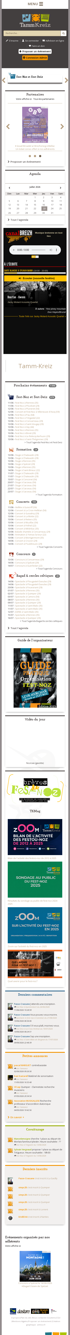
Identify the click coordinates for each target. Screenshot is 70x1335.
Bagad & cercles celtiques (34, 575)
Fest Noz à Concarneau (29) (29, 421)
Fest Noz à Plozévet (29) (27, 405)
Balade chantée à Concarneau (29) (32, 531)
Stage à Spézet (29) (25, 464)
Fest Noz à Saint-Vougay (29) (29, 424)
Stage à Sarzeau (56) (25, 482)
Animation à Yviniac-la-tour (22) (30, 534)
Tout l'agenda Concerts (50, 547)
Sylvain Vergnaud (23, 1149)
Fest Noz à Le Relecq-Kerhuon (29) (32, 436)
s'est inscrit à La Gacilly (38, 1178)
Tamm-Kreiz (35, 366)
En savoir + (16, 1117)
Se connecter (30, 40)
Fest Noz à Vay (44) (24, 427)
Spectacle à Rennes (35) (27, 590)
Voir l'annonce (22, 1068)
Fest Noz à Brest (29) (25, 433)
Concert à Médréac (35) (27, 528)
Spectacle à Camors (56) (27, 596)
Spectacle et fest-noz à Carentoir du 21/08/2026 (36, 1018)
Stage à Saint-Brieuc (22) (27, 470)
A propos (15, 1317)
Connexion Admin (35, 57)
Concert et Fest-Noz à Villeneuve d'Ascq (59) (37, 411)
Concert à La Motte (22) (26, 516)
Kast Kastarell (21, 1076)
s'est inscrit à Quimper (34, 1187)
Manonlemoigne (22, 1138)
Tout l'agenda (18, 219)
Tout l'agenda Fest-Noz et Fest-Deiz (44, 442)
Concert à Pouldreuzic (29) (28, 543)
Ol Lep (17, 1087)
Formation (24, 449)
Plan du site (26, 1317)
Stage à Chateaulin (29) (26, 455)
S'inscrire (12, 40)
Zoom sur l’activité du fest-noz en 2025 (27, 946)
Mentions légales (20, 1321)
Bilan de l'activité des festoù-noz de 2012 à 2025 (32, 858)
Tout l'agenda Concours (50, 568)
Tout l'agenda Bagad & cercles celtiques (42, 621)
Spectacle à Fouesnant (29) (28, 587)
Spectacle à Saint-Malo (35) (28, 605)
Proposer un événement (24, 161)
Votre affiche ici (24, 99)
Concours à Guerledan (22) (28, 565)
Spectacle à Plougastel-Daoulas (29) (33, 581)
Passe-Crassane (22, 1004)
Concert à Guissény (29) (27, 513)
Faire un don (37, 46)
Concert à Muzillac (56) (26, 522)
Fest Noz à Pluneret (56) (27, 408)
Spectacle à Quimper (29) (28, 593)
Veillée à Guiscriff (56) (26, 507)
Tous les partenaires (43, 99)
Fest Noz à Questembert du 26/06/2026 (33, 1007)
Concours (23, 553)
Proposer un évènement (35, 51)
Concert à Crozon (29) (26, 540)
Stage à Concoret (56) (26, 479)
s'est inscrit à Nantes (34, 1216)
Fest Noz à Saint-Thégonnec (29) (31, 439)
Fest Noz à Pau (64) (24, 414)
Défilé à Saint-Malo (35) (26, 611)
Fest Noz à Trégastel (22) (27, 418)
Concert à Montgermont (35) (29, 537)
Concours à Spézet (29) (27, 562)
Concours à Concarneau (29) (29, 559)
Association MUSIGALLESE (27, 1100)
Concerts (22, 501)
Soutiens (51, 1317)
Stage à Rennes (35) (25, 461)
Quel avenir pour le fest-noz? (22, 981)
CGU (58, 1317)
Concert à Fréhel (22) (25, 525)
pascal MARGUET (22, 1065)
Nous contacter (39, 1317)
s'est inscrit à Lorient (33, 1209)
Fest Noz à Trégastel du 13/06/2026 (31, 1144)
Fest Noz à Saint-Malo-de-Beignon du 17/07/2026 (37, 1039)
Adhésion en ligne (53, 40)
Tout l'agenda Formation (49, 494)
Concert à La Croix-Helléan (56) (30, 510)
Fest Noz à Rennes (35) (26, 402)
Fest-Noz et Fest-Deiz (25, 76)
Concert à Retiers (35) (26, 519)
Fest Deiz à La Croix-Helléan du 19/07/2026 (34, 1028)
